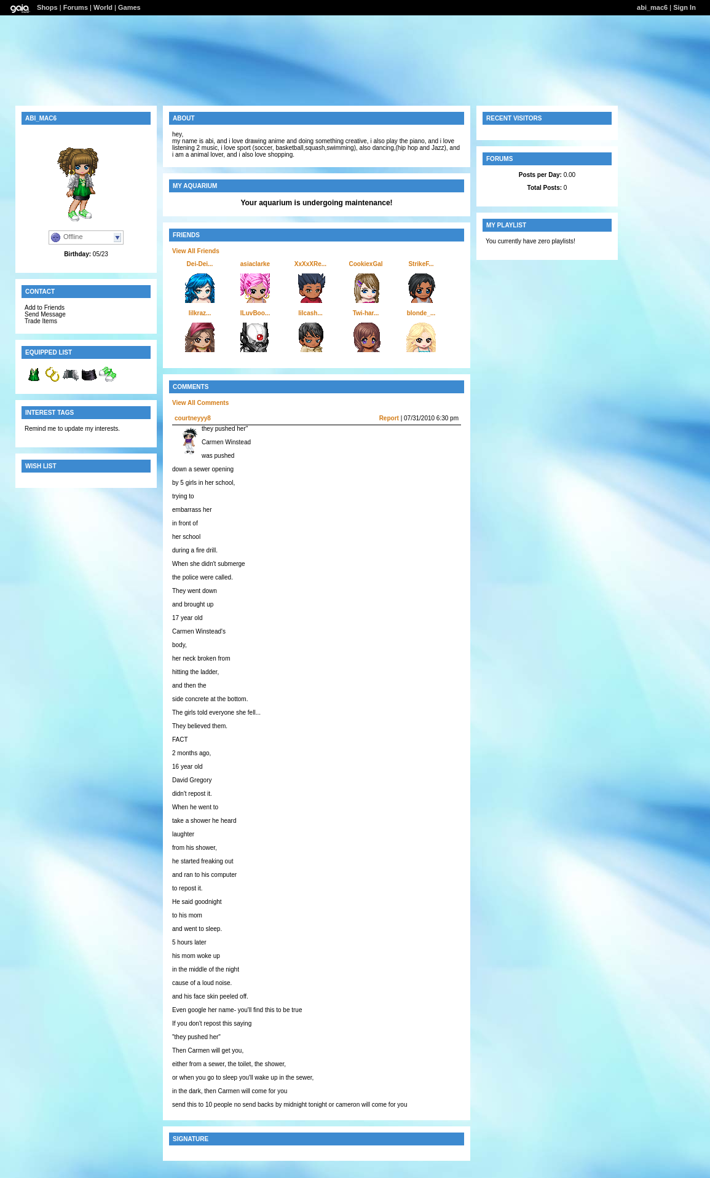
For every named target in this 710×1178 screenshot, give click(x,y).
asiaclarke (255, 264)
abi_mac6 (652, 7)
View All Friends (195, 251)
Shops (47, 7)
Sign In (684, 7)
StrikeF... (420, 264)
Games (129, 7)
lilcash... (310, 313)
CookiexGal (365, 264)
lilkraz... (200, 313)
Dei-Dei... (200, 264)
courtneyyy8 (193, 418)
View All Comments (200, 402)
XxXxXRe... (310, 264)
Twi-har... (366, 313)
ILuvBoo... (255, 313)
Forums (75, 7)
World (102, 7)
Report (389, 418)
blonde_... (421, 313)
